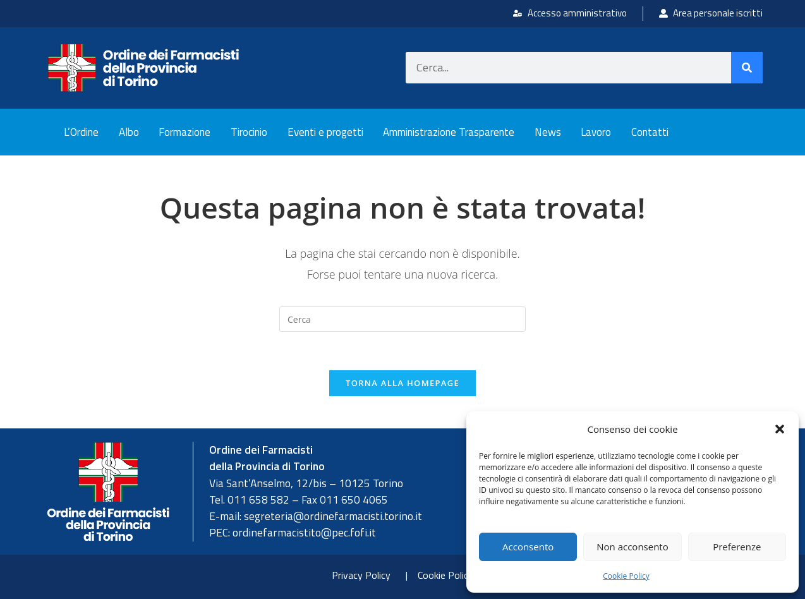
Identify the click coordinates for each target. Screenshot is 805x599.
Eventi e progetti (325, 132)
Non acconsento (632, 546)
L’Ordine (81, 132)
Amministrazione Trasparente (448, 132)
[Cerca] (747, 67)
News (548, 132)
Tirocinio (249, 132)
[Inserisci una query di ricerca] (402, 319)
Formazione (184, 132)
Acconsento (528, 546)
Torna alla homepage (402, 383)
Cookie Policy (626, 576)
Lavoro (596, 132)
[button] (779, 429)
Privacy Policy (361, 575)
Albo (129, 132)
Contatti (650, 132)
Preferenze (737, 546)
